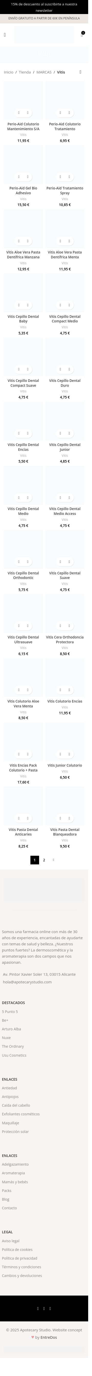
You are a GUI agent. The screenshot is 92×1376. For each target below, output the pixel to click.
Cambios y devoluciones (22, 1275)
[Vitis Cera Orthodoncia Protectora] (65, 613)
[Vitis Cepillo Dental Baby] (23, 292)
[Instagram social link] (50, 1308)
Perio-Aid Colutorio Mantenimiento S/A (23, 126)
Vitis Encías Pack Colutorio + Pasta (23, 768)
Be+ (5, 1020)
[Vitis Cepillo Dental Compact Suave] (23, 357)
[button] (18, 112)
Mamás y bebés (15, 1181)
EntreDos (48, 1337)
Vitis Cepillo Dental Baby (23, 319)
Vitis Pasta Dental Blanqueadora (64, 832)
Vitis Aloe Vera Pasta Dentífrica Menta (65, 254)
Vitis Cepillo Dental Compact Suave (23, 383)
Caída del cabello (16, 1105)
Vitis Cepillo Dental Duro (64, 383)
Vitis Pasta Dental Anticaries (23, 832)
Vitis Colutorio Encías (65, 701)
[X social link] (44, 1308)
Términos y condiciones (21, 1266)
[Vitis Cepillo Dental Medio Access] (65, 485)
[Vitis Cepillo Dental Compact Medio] (65, 292)
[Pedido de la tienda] (80, 72)
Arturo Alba (11, 1029)
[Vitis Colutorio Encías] (65, 677)
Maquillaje (10, 1122)
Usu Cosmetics (14, 1055)
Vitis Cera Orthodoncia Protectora (65, 639)
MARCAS (43, 72)
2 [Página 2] (44, 860)
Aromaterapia (13, 1172)
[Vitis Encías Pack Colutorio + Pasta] (23, 742)
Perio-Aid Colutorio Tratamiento (64, 126)
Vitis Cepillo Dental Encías (23, 447)
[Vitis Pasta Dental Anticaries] (23, 806)
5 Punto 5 (10, 1011)
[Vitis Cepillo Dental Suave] (65, 549)
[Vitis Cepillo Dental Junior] (65, 421)
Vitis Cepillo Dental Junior (64, 447)
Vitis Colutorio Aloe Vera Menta (23, 703)
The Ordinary (13, 1046)
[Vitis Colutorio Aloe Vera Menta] (23, 677)
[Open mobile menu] (4, 35)
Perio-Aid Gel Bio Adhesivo (23, 190)
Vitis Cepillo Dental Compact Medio (64, 319)
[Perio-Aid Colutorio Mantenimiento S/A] (23, 100)
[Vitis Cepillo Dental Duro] (65, 357)
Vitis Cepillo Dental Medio (23, 511)
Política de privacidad (19, 1258)
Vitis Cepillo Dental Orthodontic (23, 575)
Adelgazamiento (15, 1164)
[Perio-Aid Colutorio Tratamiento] (65, 100)
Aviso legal (10, 1240)
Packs (7, 1190)
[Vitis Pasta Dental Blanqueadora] (65, 806)
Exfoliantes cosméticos (21, 1114)
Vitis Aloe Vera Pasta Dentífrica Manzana (23, 254)
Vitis (23, 134)
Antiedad (9, 1087)
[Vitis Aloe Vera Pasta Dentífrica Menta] (65, 228)
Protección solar (15, 1131)
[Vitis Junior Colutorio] (65, 742)
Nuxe (6, 1037)
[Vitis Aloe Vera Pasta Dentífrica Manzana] (23, 228)
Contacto (9, 1207)
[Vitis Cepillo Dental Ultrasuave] (23, 613)
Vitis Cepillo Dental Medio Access (64, 511)
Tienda (25, 72)
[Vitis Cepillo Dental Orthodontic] (23, 549)
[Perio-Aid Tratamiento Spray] (65, 164)
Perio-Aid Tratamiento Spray (65, 190)
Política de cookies (17, 1249)
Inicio (8, 72)
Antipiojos (10, 1096)
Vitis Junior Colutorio (65, 765)
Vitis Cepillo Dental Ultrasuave (23, 639)
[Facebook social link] (38, 1308)
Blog (5, 1199)
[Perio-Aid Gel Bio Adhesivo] (23, 164)
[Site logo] (44, 34)
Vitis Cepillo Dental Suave (64, 575)
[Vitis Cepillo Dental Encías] (23, 421)
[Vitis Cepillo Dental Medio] (23, 485)
